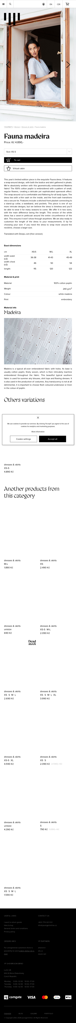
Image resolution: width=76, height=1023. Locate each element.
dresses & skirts (12, 464)
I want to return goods (13, 922)
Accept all (52, 439)
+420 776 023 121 (45, 922)
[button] (68, 65)
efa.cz (40, 951)
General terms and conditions (16, 928)
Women (17, 127)
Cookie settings (23, 439)
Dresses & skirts (27, 127)
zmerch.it (41, 947)
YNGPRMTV (8, 127)
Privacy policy (9, 931)
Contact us (43, 916)
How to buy (8, 925)
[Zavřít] (38, 418)
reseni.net (42, 954)
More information (38, 431)
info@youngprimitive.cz (47, 925)
